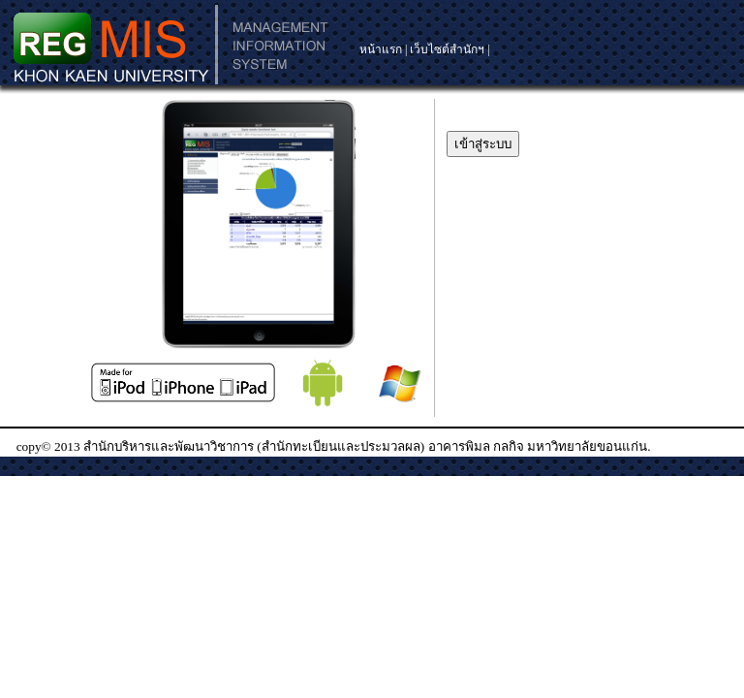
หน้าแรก (382, 49)
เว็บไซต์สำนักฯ (447, 49)
